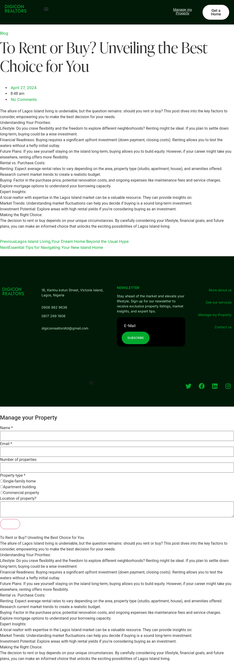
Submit (10, 524)
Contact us (223, 327)
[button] (46, 9)
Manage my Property (215, 315)
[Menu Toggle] (91, 382)
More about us (220, 290)
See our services (219, 302)
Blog (4, 33)
